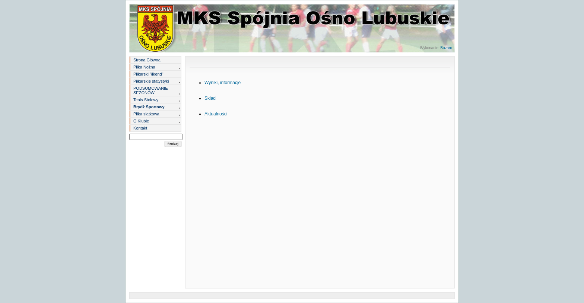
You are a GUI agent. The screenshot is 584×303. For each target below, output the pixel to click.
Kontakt (140, 128)
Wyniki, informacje (222, 82)
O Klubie (141, 121)
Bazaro (446, 48)
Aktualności (215, 114)
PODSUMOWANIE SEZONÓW (150, 90)
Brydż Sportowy (149, 107)
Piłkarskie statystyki (151, 81)
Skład (210, 98)
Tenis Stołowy (145, 100)
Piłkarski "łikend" (148, 74)
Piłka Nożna (144, 67)
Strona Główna (147, 60)
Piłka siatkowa (146, 114)
